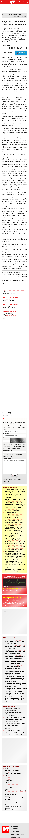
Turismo (23, 280)
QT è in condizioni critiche (12, 588)
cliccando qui (15, 448)
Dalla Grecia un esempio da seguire (15, 717)
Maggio (15, 798)
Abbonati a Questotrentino (12, 597)
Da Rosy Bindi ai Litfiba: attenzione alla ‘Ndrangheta (15, 569)
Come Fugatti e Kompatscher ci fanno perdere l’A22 (13, 709)
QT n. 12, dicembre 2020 (11, 315)
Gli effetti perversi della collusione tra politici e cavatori (15, 564)
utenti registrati (9, 424)
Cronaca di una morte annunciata (14, 732)
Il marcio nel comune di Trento (13, 734)
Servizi (20, 14)
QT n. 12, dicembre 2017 (11, 300)
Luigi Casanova (8, 313)
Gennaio (13, 772)
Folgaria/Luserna (15, 280)
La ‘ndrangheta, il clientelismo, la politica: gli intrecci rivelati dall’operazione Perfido (13, 515)
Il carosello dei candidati (12, 721)
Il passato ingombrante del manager (15, 723)
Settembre (10, 786)
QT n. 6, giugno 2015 (10, 293)
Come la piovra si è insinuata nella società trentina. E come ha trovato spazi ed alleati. (14, 520)
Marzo (13, 805)
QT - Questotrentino (10, 715)
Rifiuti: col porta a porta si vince (11, 272)
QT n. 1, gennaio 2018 (10, 14)
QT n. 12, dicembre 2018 (11, 307)
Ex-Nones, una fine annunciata (13, 730)
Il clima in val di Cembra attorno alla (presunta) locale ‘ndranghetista (15, 501)
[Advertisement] (14, 364)
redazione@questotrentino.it (18, 834)
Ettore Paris (7, 45)
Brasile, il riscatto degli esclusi (13, 719)
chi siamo (13, 836)
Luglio (15, 790)
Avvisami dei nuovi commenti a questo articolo (12, 455)
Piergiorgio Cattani (9, 291)
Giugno (10, 793)
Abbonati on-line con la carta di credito (15, 605)
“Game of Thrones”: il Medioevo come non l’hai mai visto (15, 275)
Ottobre (12, 783)
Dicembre (8, 776)
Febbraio (12, 769)
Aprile (11, 802)
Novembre (8, 779)
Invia (14, 475)
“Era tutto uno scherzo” (11, 725)
